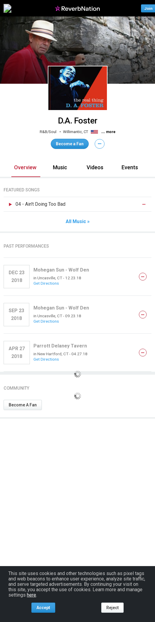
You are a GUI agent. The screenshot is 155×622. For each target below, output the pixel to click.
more (111, 132)
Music (60, 167)
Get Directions (46, 283)
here (31, 595)
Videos (95, 167)
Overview (25, 167)
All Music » (78, 221)
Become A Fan (23, 405)
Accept (43, 607)
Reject (112, 607)
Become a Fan (70, 143)
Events (130, 167)
